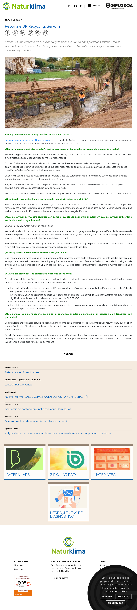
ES (74, 6)
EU (69, 6)
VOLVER (68, 352)
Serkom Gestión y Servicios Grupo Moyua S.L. (29, 138)
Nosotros (18, 563)
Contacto (18, 567)
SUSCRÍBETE (61, 576)
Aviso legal (105, 563)
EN (81, 6)
